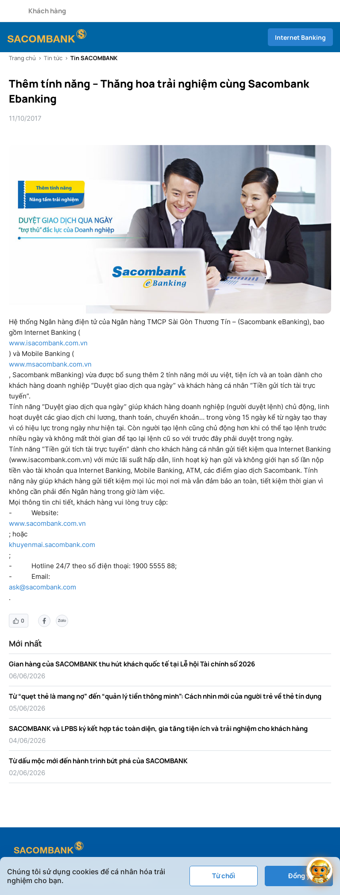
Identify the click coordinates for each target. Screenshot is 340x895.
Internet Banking (300, 37)
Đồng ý (299, 875)
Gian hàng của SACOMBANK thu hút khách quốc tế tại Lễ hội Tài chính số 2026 (132, 664)
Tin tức (53, 58)
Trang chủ (22, 58)
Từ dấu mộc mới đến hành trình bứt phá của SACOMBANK (98, 760)
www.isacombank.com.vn (48, 343)
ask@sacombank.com (42, 587)
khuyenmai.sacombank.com (52, 544)
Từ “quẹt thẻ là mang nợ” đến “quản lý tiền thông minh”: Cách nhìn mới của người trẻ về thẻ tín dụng (165, 696)
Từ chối (223, 875)
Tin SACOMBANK (93, 58)
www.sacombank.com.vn (47, 523)
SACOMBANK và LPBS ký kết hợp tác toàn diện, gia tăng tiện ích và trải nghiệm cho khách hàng (158, 728)
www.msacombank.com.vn (50, 364)
